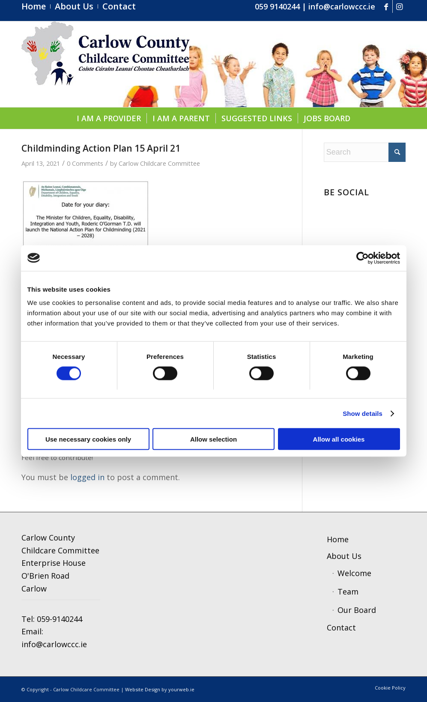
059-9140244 (59, 619)
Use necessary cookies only (88, 439)
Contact (341, 627)
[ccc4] (105, 64)
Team (347, 591)
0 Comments (85, 163)
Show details (362, 413)
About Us (344, 556)
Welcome (354, 573)
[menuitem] (36, 6)
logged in (87, 477)
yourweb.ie (181, 689)
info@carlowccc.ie (341, 6)
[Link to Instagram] (399, 6)
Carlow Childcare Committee (159, 163)
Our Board (356, 610)
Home (338, 539)
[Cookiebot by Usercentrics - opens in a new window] (362, 257)
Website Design (142, 689)
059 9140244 (277, 6)
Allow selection (213, 439)
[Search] (365, 152)
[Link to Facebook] (386, 6)
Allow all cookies (339, 439)
